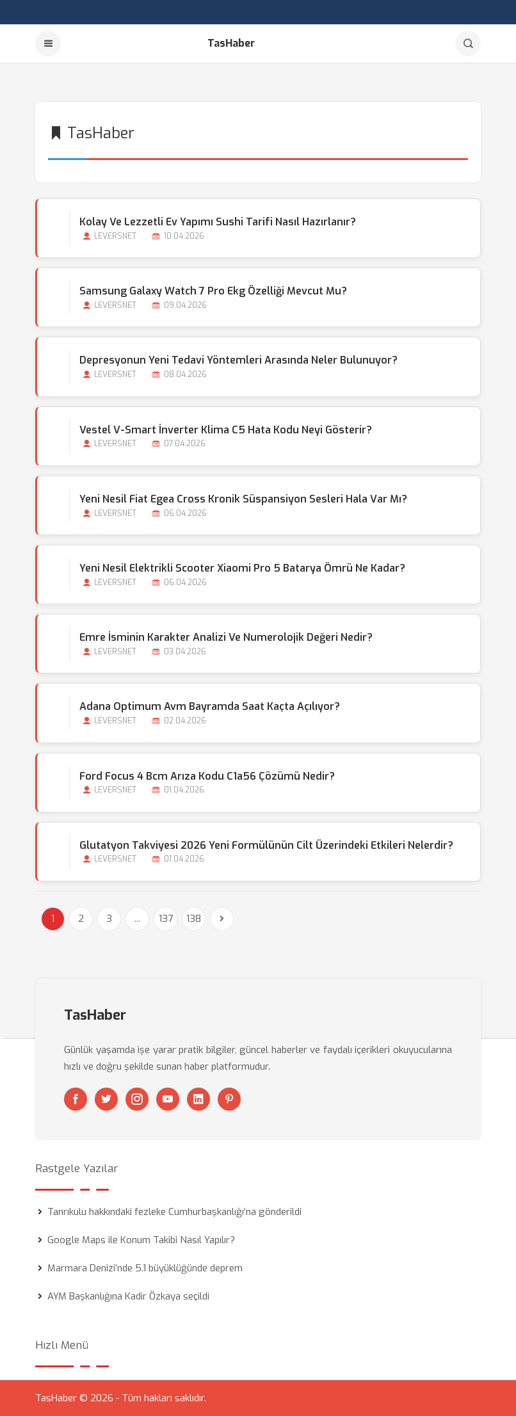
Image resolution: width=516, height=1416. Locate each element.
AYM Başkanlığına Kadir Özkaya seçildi (128, 1296)
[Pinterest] (229, 1099)
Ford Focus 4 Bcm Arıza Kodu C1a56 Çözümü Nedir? (207, 776)
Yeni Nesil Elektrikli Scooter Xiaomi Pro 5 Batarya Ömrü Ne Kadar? (242, 568)
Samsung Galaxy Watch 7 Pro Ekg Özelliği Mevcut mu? (213, 291)
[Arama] (468, 43)
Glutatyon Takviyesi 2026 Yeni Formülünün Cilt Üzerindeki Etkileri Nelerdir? (266, 845)
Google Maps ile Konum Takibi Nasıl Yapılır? (141, 1240)
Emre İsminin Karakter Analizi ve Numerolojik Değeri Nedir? (226, 637)
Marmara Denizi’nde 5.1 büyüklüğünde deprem (145, 1268)
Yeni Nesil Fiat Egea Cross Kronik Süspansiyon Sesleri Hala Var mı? (243, 499)
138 (193, 918)
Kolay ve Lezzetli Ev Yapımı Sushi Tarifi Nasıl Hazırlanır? (217, 222)
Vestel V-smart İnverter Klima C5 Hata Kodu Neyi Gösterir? (225, 430)
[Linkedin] (198, 1099)
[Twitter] (106, 1099)
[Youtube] (167, 1099)
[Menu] (48, 43)
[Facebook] (75, 1099)
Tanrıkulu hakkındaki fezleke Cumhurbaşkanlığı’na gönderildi (174, 1211)
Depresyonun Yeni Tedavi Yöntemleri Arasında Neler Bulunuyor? (238, 360)
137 (166, 918)
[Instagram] (137, 1099)
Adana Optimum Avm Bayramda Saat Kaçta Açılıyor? (209, 706)
